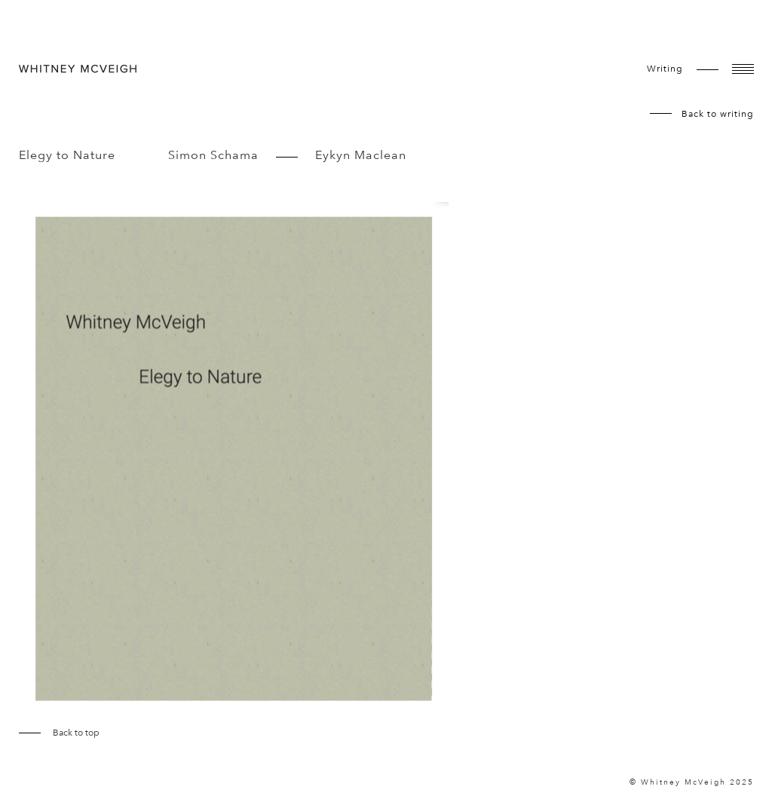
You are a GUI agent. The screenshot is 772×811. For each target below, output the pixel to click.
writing (665, 68)
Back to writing (718, 114)
